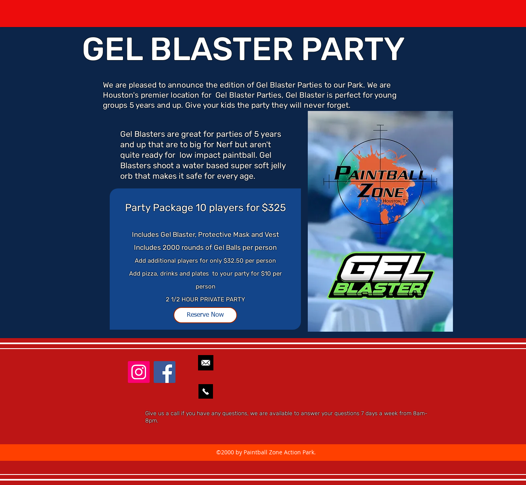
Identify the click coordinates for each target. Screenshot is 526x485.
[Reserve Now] (205, 315)
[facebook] (164, 372)
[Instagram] (139, 372)
